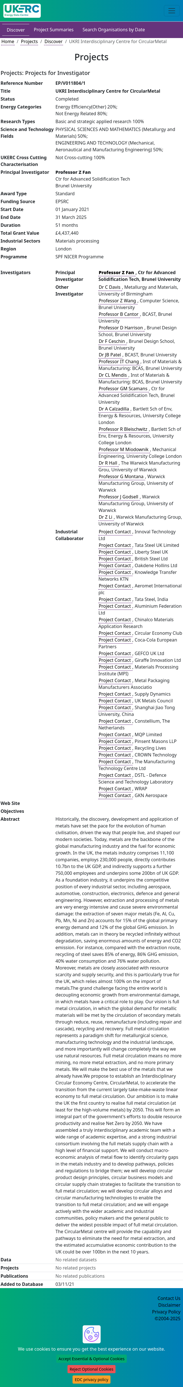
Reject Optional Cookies (91, 1369)
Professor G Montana (122, 476)
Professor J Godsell (119, 497)
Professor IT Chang (119, 361)
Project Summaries (53, 29)
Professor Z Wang (118, 301)
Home (7, 41)
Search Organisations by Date (114, 29)
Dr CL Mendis (113, 375)
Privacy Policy (166, 1312)
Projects (29, 41)
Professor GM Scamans (123, 388)
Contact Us (169, 1298)
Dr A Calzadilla (114, 409)
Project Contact (115, 532)
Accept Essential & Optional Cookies (91, 1358)
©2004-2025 (167, 1318)
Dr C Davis (110, 287)
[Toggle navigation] (172, 10)
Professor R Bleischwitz (123, 429)
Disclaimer (169, 1305)
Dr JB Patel (110, 355)
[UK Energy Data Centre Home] (22, 10)
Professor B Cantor (119, 314)
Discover (16, 30)
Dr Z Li (106, 517)
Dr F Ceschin (112, 341)
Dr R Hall (108, 463)
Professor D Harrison (121, 328)
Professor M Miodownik (124, 449)
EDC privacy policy (91, 1379)
